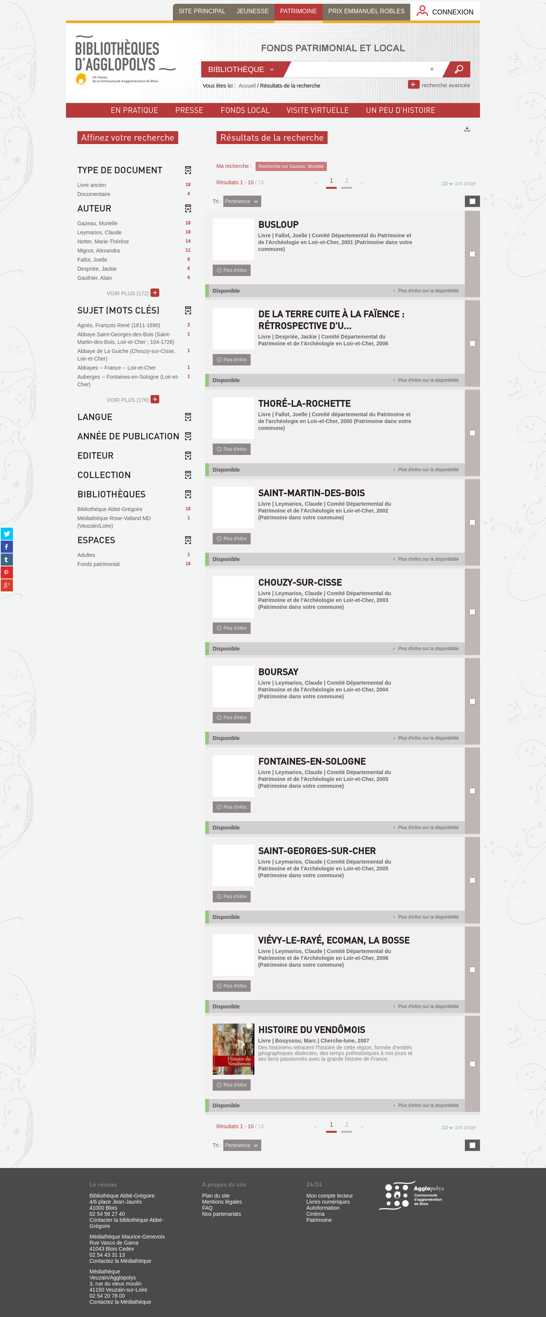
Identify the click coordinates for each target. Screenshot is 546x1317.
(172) (133, 292)
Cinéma (315, 1214)
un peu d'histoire (400, 110)
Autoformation (322, 1208)
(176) (133, 399)
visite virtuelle (318, 110)
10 (446, 184)
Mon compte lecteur (329, 1196)
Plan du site (216, 1196)
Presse (189, 110)
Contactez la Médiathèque (120, 1261)
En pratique (134, 110)
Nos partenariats (221, 1214)
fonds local (245, 110)
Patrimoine (319, 1220)
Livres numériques (328, 1202)
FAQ (207, 1208)
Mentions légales (222, 1202)
